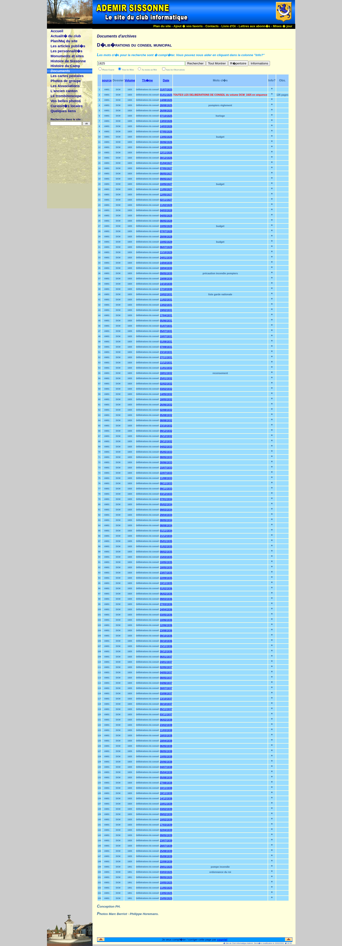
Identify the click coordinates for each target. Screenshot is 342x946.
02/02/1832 (166, 383)
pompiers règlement (220, 105)
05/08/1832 (166, 415)
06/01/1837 (166, 656)
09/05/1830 (166, 273)
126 (99, 746)
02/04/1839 (166, 830)
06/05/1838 (166, 746)
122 (99, 725)
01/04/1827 (166, 163)
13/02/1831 (166, 305)
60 (99, 399)
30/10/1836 (166, 641)
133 (99, 783)
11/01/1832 (166, 368)
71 (99, 457)
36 (99, 273)
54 (99, 368)
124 (99, 735)
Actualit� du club (66, 36)
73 (99, 467)
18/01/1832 (166, 373)
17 (99, 173)
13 (99, 152)
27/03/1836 (166, 604)
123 (99, 730)
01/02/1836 (166, 588)
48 (99, 336)
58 (99, 389)
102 (99, 620)
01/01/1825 (166, 95)
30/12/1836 (166, 651)
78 (99, 494)
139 (99, 814)
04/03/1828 (166, 210)
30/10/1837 (166, 704)
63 (99, 415)
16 (99, 168)
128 (99, 756)
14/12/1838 (166, 798)
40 (99, 294)
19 (99, 184)
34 (99, 263)
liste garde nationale (220, 294)
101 (99, 614)
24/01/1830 (166, 257)
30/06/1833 (166, 462)
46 (99, 326)
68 (99, 441)
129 (99, 762)
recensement (220, 373)
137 (99, 804)
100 (99, 609)
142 (99, 830)
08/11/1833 (166, 483)
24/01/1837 (166, 662)
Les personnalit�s (67, 51)
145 (99, 846)
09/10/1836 (166, 635)
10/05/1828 (166, 226)
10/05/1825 (166, 882)
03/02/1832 (166, 389)
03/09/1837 (166, 693)
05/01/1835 (166, 541)
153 (99, 888)
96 (99, 588)
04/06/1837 (166, 683)
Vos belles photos (66, 101)
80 (99, 504)
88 (99, 546)
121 (99, 720)
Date (166, 80)
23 (99, 205)
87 (99, 541)
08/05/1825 (166, 877)
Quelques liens (63, 111)
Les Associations (65, 86)
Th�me (147, 80)
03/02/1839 (166, 809)
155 (99, 898)
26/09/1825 (166, 110)
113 (99, 677)
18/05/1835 (166, 567)
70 (99, 452)
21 (99, 194)
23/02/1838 (166, 725)
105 (99, 635)
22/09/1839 (166, 861)
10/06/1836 (166, 620)
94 (99, 578)
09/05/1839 (166, 835)
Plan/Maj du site (64, 41)
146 (99, 851)
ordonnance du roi (220, 872)
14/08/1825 (166, 100)
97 (99, 593)
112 (99, 672)
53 (99, 362)
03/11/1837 (166, 714)
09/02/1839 (166, 814)
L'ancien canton (64, 91)
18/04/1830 (166, 268)
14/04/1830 (166, 263)
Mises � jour (282, 26)
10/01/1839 (166, 804)
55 (99, 373)
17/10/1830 (166, 289)
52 (99, 357)
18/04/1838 (166, 741)
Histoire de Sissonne (68, 61)
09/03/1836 (166, 599)
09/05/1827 (166, 179)
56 (99, 378)
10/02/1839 (166, 819)
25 (99, 215)
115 (99, 688)
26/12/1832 (166, 436)
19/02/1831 (166, 310)
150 (99, 872)
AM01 (106, 89)
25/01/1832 (166, 378)
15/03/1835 (166, 557)
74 (99, 473)
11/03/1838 (166, 730)
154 (99, 893)
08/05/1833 (166, 457)
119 (99, 709)
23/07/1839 (166, 840)
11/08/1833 (166, 478)
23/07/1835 (166, 572)
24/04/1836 (166, 609)
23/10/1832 (166, 425)
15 (99, 163)
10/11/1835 (166, 583)
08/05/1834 (166, 520)
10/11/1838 (166, 788)
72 (99, 462)
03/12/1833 (166, 494)
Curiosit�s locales (67, 106)
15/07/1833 (166, 467)
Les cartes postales (67, 76)
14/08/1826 (166, 147)
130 (99, 767)
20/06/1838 (166, 762)
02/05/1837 (166, 667)
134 (99, 788)
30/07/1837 (166, 688)
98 (99, 599)
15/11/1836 (166, 646)
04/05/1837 (166, 672)
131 (99, 772)
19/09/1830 (166, 278)
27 (99, 226)
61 (99, 404)
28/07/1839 (166, 846)
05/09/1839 (166, 856)
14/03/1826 (166, 126)
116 (99, 693)
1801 (130, 867)
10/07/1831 (166, 336)
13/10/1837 (166, 699)
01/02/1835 (166, 546)
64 (99, 420)
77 (99, 488)
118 (99, 704)
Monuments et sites (67, 56)
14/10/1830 (166, 284)
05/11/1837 (166, 709)
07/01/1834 (166, 499)
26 (99, 221)
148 (99, 861)
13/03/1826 (166, 121)
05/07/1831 (166, 331)
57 (99, 383)
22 (99, 200)
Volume (129, 80)
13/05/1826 (166, 137)
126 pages (282, 95)
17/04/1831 (166, 315)
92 (99, 567)
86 (99, 536)
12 (99, 147)
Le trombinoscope (66, 96)
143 (99, 835)
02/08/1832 (166, 410)
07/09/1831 (166, 347)
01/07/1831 (166, 326)
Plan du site (162, 26)
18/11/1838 (166, 793)
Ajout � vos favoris (188, 26)
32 (99, 252)
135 (99, 793)
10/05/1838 (166, 756)
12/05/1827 (166, 194)
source (107, 80)
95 (99, 583)
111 (99, 667)
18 (99, 179)
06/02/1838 (166, 720)
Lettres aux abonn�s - (256, 26)
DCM (118, 89)
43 (99, 310)
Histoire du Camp (65, 66)
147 (99, 856)
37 (99, 278)
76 (99, 483)
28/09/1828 (166, 236)
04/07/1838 (166, 767)
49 (99, 341)
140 (99, 819)
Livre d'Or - (229, 26)
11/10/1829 (166, 252)
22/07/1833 (166, 473)
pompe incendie (220, 867)
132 (99, 777)
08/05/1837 (166, 677)
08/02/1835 (166, 551)
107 (99, 646)
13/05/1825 (166, 893)
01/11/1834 (166, 530)
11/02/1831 (166, 299)
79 (99, 499)
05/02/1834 (166, 504)
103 (99, 625)
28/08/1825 (166, 105)
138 (99, 809)
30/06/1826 (166, 142)
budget (220, 137)
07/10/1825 (166, 116)
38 (99, 284)
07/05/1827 (166, 168)
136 (99, 798)
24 (99, 210)
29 (99, 236)
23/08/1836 (166, 630)
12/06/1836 (166, 625)
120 (99, 714)
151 (99, 877)
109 (99, 656)
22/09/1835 (166, 578)
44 (99, 315)
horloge (220, 116)
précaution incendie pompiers (220, 273)
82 (99, 515)
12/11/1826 (166, 152)
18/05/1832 (166, 399)
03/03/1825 (166, 872)
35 (99, 268)
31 (99, 247)
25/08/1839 (166, 851)
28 (99, 231)
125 (99, 741)
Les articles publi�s (68, 46)
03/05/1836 (166, 614)
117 (99, 699)
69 (99, 446)
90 (99, 557)
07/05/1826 (166, 131)
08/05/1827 (166, 173)
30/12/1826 (166, 158)
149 (99, 867)
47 (99, 331)
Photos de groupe (66, 81)
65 (99, 425)
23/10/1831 (166, 352)
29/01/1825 (166, 867)
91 (99, 562)
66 (99, 431)
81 (99, 509)
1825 (130, 89)
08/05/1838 (166, 751)
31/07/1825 (166, 89)
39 (99, 289)
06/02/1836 (166, 593)
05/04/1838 (166, 772)
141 (99, 825)
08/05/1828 (166, 221)
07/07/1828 (166, 231)
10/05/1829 (166, 242)
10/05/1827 (166, 184)
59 (99, 394)
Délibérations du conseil (147, 89)
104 (99, 630)
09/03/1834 (166, 509)
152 (99, 882)
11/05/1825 (166, 888)
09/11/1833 (166, 488)
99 (99, 604)
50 (99, 347)
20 (99, 189)
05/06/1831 (166, 320)
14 (99, 158)
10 (99, 137)
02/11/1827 (166, 200)
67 (99, 436)
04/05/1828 (166, 215)
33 (99, 257)
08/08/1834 (166, 525)
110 (99, 662)
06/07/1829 (166, 247)
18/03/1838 (166, 735)
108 (99, 651)
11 (99, 142)
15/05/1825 (166, 898)
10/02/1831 (166, 294)
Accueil (57, 31)
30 (99, 242)
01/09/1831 (166, 341)
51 (99, 352)
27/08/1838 (166, 783)
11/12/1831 (166, 362)
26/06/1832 (166, 404)
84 (99, 525)
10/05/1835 (166, 562)
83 (99, 520)
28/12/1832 (166, 441)
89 (99, 551)
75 (99, 478)
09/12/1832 (166, 431)
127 (99, 751)
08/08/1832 (166, 420)
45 (99, 320)
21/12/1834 (166, 536)
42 (99, 305)
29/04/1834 (166, 515)
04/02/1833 (166, 446)
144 (99, 840)
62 (99, 410)
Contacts (212, 26)
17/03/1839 (166, 825)
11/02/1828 (166, 205)
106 (99, 641)
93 (99, 572)
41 (99, 299)
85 (99, 530)
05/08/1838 (166, 777)
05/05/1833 (166, 452)
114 (99, 683)
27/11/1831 (166, 357)
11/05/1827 (166, 189)
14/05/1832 (166, 394)
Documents (60, 71)
